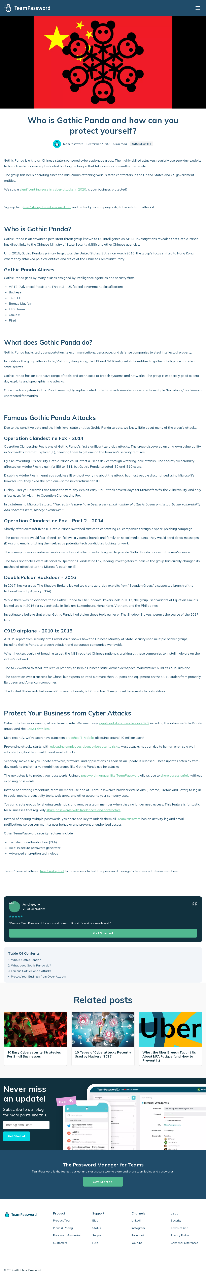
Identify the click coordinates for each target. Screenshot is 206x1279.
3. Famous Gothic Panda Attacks (29, 971)
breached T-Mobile (80, 738)
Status (96, 1228)
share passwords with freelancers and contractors (83, 810)
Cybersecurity (141, 143)
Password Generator (67, 1235)
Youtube (137, 1243)
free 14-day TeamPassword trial (47, 207)
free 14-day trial (52, 871)
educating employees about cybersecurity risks (84, 746)
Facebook (138, 1235)
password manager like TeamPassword (110, 775)
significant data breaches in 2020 (124, 723)
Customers (60, 1243)
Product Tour (61, 1220)
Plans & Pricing (63, 1228)
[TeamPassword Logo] (27, 8)
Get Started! (103, 1182)
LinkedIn (137, 1220)
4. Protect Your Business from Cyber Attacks (37, 976)
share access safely (175, 775)
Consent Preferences (184, 1243)
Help (95, 1243)
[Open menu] (199, 8)
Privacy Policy (180, 1235)
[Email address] (26, 1125)
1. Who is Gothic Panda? (24, 960)
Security (176, 1220)
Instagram (138, 1228)
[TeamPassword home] (22, 1214)
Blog (95, 1220)
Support (97, 1235)
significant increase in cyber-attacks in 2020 (53, 189)
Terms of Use (179, 1228)
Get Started (103, 933)
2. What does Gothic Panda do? (29, 965)
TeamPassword (128, 819)
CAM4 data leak (38, 729)
